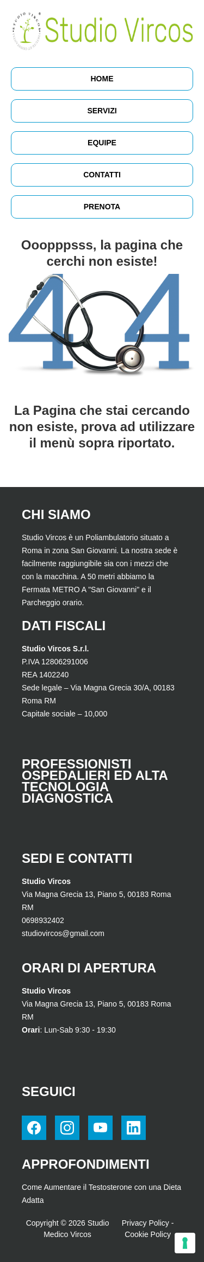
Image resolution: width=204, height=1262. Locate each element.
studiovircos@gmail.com (63, 933)
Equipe (102, 142)
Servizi (101, 110)
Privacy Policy (145, 1223)
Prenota (102, 206)
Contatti (102, 174)
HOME (102, 78)
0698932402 (43, 920)
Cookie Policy (148, 1234)
